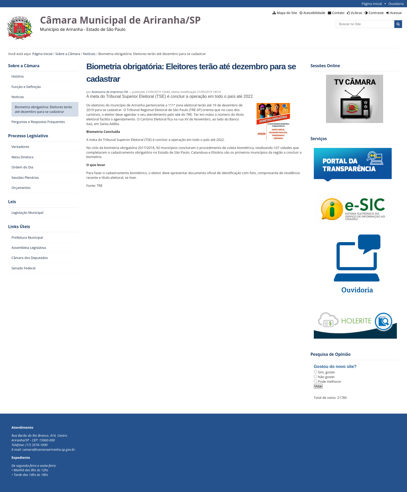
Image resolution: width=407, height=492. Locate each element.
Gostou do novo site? (335, 366)
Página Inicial (372, 3)
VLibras (356, 12)
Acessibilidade (314, 12)
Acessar (396, 12)
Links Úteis (19, 226)
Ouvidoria (396, 3)
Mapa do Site (287, 12)
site (177, 114)
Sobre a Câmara (67, 53)
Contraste (376, 12)
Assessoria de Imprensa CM (110, 92)
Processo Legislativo (28, 136)
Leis (12, 201)
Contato (338, 12)
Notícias (89, 53)
